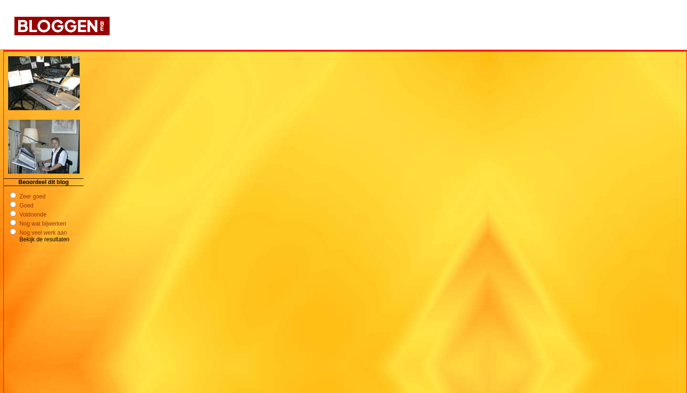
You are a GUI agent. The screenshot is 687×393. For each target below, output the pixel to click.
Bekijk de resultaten (45, 239)
